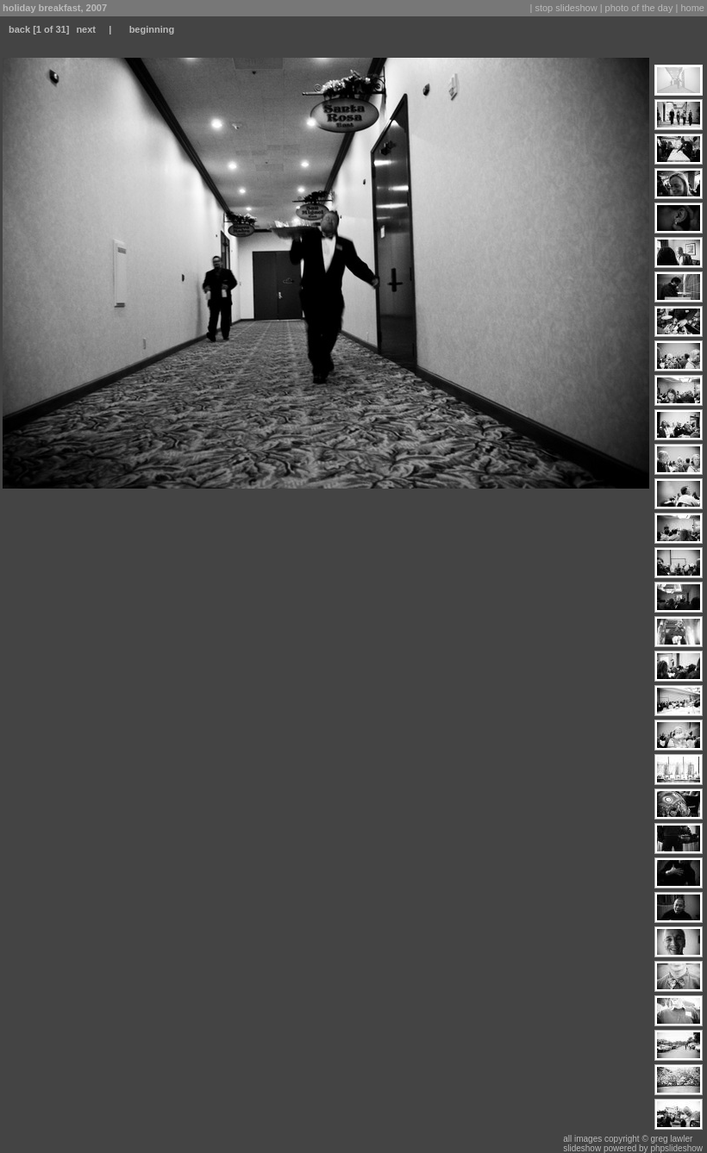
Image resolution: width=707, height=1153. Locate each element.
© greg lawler (666, 1139)
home (692, 8)
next (86, 29)
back (19, 29)
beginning (152, 29)
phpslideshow (676, 1148)
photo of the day (639, 8)
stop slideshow (566, 8)
